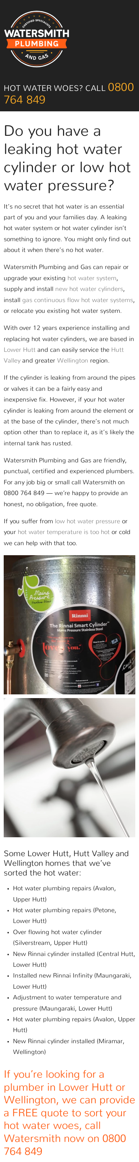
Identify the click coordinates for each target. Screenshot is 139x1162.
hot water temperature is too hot (64, 532)
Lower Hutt (20, 350)
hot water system (91, 278)
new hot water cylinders (89, 289)
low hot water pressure (87, 521)
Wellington (72, 361)
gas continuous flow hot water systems (77, 300)
